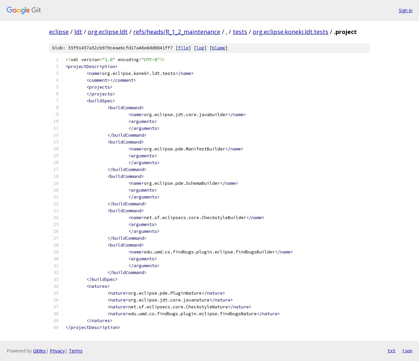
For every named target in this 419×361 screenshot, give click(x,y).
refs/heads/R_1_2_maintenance (176, 32)
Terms (75, 351)
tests (240, 32)
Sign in (405, 10)
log (200, 48)
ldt (78, 32)
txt (391, 350)
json (407, 350)
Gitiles (39, 351)
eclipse (59, 32)
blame (218, 48)
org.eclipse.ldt (108, 32)
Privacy (57, 351)
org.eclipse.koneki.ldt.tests (290, 32)
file (183, 48)
